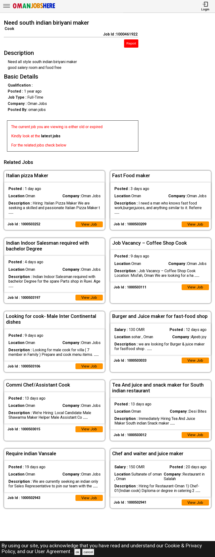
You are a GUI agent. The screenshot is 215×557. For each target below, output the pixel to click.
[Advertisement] (179, 86)
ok (77, 552)
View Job (89, 223)
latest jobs (50, 136)
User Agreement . (54, 551)
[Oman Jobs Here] (34, 8)
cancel (88, 552)
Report (131, 43)
